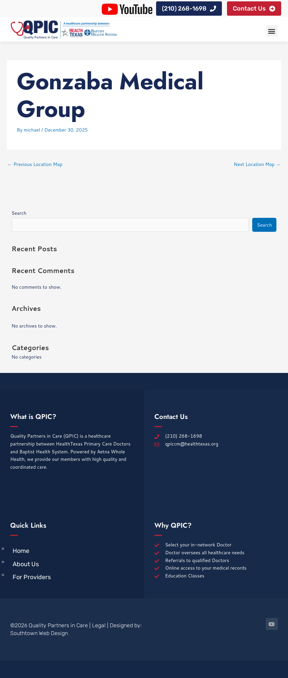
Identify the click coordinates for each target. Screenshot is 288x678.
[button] (271, 30)
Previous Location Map (34, 164)
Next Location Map (257, 164)
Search (19, 213)
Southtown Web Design (39, 633)
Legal (99, 625)
